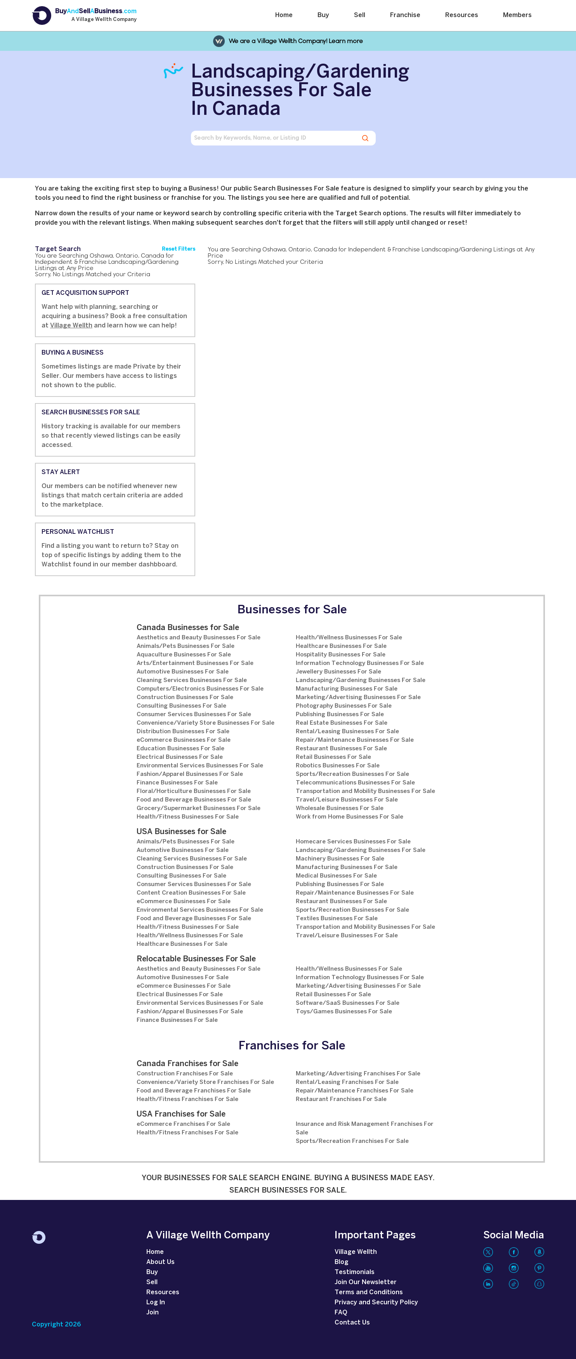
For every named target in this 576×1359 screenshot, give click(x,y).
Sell (359, 15)
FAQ (341, 1313)
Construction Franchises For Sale (185, 1074)
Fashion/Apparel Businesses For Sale (190, 774)
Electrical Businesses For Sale (180, 757)
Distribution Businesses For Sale (183, 731)
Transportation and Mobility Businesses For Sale (365, 791)
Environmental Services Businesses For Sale (200, 766)
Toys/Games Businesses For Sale (344, 1011)
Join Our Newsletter (366, 1282)
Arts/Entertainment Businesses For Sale (195, 663)
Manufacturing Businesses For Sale (346, 689)
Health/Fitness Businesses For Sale (188, 817)
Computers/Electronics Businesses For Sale (200, 689)
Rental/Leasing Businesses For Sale (347, 731)
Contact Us (352, 1323)
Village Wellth (71, 326)
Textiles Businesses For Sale (337, 918)
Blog (342, 1262)
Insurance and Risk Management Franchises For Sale (365, 1129)
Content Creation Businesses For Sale (191, 893)
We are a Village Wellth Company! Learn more (296, 41)
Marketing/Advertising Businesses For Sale (358, 697)
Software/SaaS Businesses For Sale (347, 1003)
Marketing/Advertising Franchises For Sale (358, 1074)
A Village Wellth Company (104, 19)
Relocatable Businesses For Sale (196, 959)
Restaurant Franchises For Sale (341, 1099)
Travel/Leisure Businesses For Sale (347, 800)
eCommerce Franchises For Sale (183, 1124)
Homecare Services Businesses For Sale (353, 842)
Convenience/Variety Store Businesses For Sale (205, 723)
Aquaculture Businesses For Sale (184, 655)
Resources (461, 15)
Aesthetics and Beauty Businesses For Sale (198, 638)
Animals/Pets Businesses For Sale (185, 646)
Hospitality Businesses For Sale (340, 655)
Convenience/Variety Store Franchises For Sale (205, 1082)
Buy (323, 15)
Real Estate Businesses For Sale (341, 723)
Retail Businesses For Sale (333, 757)
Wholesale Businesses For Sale (339, 808)
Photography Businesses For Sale (344, 706)
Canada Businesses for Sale (188, 628)
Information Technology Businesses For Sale (360, 663)
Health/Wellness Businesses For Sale (349, 638)
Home (284, 15)
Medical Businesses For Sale (336, 876)
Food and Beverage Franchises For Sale (194, 1091)
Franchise (405, 15)
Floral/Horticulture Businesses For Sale (194, 791)
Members (517, 15)
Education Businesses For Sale (180, 748)
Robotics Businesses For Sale (338, 766)
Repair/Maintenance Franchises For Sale (354, 1091)
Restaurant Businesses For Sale (341, 748)
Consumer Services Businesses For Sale (194, 714)
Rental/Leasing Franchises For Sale (347, 1082)
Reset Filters (178, 249)
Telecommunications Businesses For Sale (355, 783)
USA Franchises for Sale (181, 1114)
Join (152, 1313)
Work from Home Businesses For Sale (349, 817)
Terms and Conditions (369, 1292)
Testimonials (355, 1272)
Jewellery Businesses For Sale (338, 672)
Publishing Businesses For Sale (340, 714)
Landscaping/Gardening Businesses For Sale (360, 680)
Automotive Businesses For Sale (183, 672)
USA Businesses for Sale (181, 832)
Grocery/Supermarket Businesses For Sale (198, 808)
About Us (160, 1262)
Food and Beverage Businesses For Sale (194, 800)
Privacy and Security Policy (376, 1302)
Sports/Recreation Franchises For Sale (352, 1141)
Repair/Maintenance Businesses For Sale (355, 740)
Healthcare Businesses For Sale (341, 646)
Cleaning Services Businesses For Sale (192, 680)
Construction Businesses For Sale (185, 697)
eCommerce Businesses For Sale (184, 740)
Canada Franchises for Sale (187, 1064)
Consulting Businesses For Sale (181, 706)
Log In (155, 1302)
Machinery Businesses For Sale (340, 859)
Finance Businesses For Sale (177, 783)
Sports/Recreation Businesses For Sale (352, 774)
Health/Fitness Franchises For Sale (187, 1099)
